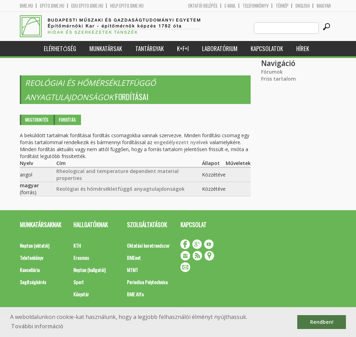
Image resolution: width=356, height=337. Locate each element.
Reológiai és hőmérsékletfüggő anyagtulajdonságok (120, 189)
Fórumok (272, 71)
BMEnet (134, 257)
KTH (77, 245)
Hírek (302, 48)
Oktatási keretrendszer (148, 245)
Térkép (282, 5)
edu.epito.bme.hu (87, 5)
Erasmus (81, 257)
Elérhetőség (60, 48)
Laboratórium (219, 48)
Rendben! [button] (321, 322)
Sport (78, 282)
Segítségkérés (33, 282)
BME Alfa (135, 294)
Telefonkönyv (256, 5)
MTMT (132, 269)
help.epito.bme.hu (127, 5)
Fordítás (67, 120)
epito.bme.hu (52, 5)
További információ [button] (37, 326)
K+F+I (183, 48)
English (303, 5)
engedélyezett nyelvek (181, 142)
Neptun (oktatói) (34, 245)
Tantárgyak (149, 48)
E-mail (230, 5)
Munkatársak (105, 48)
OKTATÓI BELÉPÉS (203, 5)
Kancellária (30, 269)
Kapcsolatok (267, 48)
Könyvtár (81, 294)
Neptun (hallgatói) (89, 269)
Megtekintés (36, 120)
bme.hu (26, 5)
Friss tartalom (278, 78)
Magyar (324, 5)
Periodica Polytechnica (147, 282)
